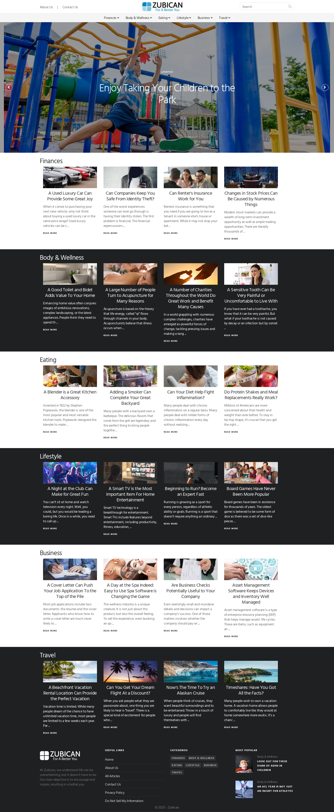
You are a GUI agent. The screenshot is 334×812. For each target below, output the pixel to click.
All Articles (112, 776)
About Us (46, 7)
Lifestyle (184, 17)
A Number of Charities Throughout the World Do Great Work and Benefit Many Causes (190, 298)
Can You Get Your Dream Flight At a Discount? (130, 689)
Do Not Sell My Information (124, 800)
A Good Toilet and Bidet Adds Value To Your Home (70, 292)
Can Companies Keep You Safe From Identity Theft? (130, 195)
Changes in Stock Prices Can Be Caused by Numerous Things (251, 198)
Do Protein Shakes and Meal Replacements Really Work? (251, 394)
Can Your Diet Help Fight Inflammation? (190, 394)
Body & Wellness (139, 17)
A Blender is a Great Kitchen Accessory (69, 394)
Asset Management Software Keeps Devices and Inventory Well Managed (251, 593)
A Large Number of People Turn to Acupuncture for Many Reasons (130, 295)
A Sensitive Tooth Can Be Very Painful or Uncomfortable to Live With (251, 295)
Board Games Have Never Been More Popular (251, 491)
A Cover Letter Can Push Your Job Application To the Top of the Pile (70, 590)
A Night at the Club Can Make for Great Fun (69, 491)
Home (109, 759)
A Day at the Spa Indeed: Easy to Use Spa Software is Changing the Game (130, 590)
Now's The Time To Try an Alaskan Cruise (190, 689)
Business (205, 17)
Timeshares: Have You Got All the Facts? (251, 689)
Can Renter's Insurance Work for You (190, 195)
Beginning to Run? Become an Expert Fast (190, 491)
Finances (111, 17)
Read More (50, 233)
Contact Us (70, 7)
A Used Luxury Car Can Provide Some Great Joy (70, 195)
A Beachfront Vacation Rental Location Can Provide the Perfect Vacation (70, 692)
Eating (164, 17)
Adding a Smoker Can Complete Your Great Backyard (130, 397)
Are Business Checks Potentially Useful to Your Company (190, 590)
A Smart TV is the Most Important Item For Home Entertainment (130, 494)
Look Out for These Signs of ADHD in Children (272, 765)
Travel (224, 17)
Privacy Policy (114, 792)
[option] (167, 87)
